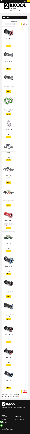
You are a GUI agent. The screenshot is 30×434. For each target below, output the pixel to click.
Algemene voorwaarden (6, 423)
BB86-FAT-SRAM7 (8, 61)
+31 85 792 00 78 (22, 419)
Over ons (3, 415)
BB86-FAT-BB (8, 84)
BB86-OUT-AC (8, 357)
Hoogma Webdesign (10, 429)
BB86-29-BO (8, 175)
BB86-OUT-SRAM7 (8, 311)
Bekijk (8, 45)
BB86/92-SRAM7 (8, 266)
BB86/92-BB (8, 380)
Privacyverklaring (5, 422)
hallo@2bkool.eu (21, 420)
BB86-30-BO (8, 152)
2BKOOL (5, 428)
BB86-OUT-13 (8, 289)
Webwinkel (20, 396)
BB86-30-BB (8, 243)
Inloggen (24, 1)
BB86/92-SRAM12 (8, 220)
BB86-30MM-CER (8, 129)
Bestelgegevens (4, 416)
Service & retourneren (6, 420)
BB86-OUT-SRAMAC (9, 334)
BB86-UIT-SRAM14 (8, 38)
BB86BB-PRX (8, 106)
